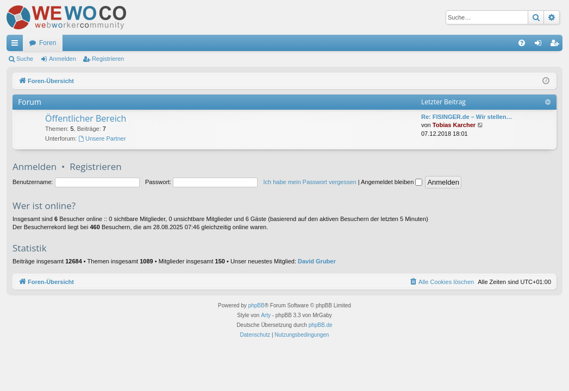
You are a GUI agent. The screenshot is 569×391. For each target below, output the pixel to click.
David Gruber (317, 261)
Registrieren (108, 58)
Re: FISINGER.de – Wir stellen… (466, 116)
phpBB (256, 305)
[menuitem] (522, 43)
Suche (24, 58)
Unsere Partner (102, 138)
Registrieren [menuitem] (556, 45)
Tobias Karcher (454, 125)
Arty (266, 315)
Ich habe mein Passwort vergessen (309, 182)
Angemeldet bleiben (391, 182)
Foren (47, 43)
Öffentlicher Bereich (85, 118)
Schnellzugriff (17, 45)
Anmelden (62, 58)
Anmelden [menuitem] (540, 45)
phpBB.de (321, 325)
